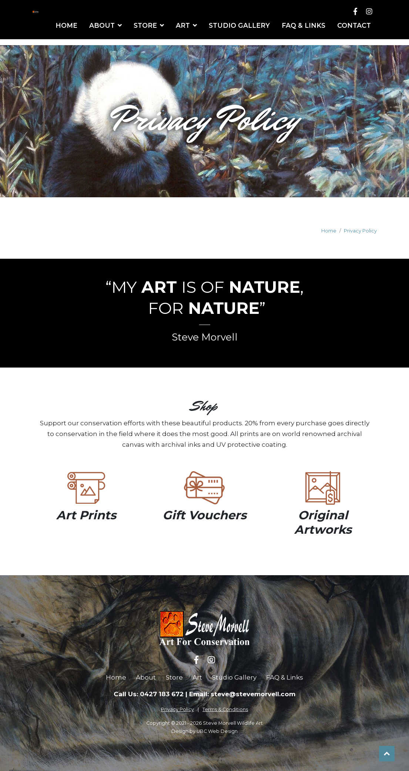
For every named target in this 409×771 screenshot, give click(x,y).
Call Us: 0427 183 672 (149, 694)
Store (174, 677)
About (146, 677)
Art (197, 677)
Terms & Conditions (225, 709)
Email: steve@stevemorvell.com (242, 694)
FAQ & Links (284, 677)
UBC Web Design (217, 731)
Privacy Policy (360, 231)
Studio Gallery (234, 677)
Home (328, 231)
